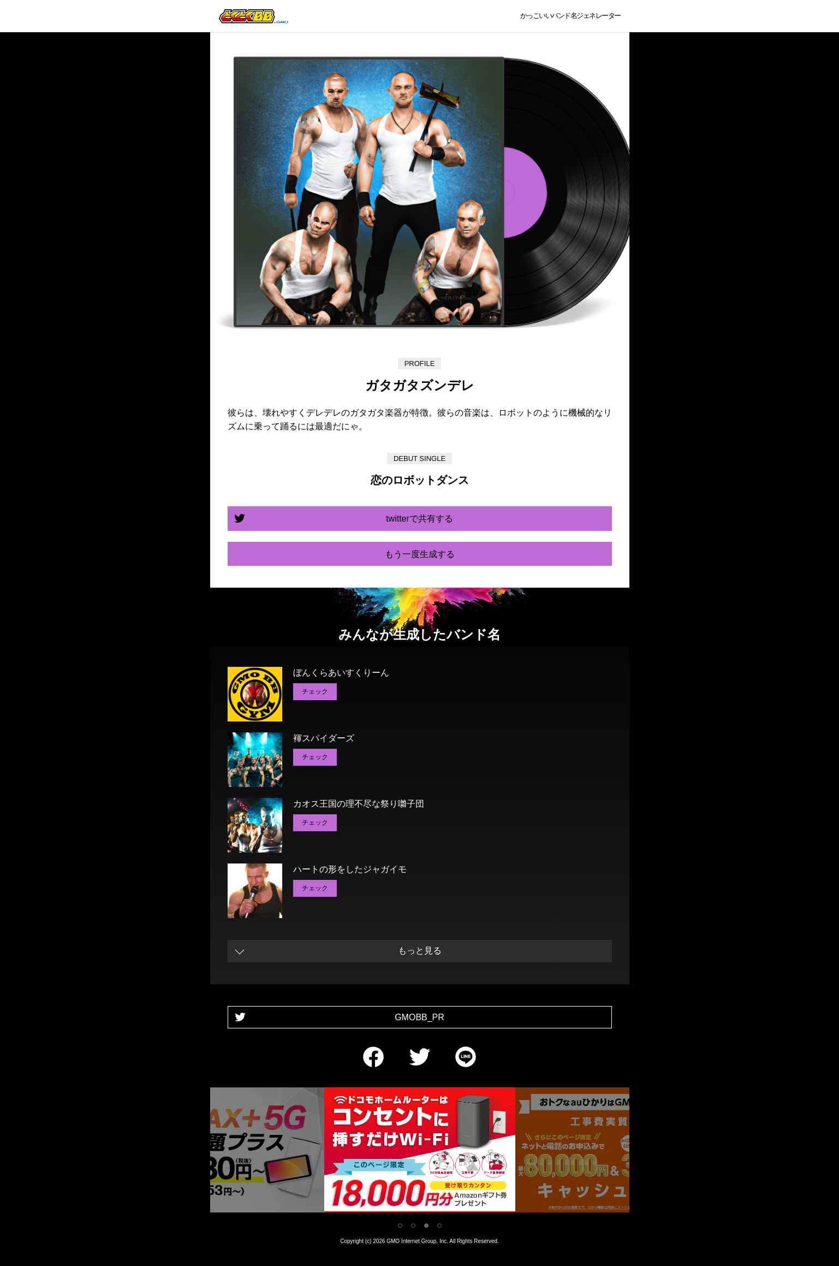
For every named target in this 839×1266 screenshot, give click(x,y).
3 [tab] (426, 1225)
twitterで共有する (419, 518)
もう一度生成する (420, 554)
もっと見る (420, 950)
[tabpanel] (419, 1152)
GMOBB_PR (419, 1017)
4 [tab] (439, 1225)
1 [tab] (400, 1225)
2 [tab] (413, 1225)
